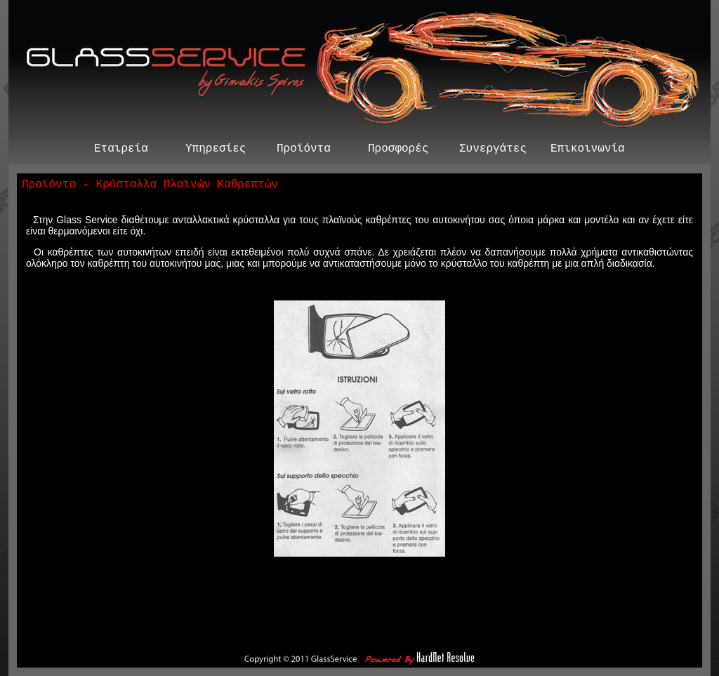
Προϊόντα (304, 150)
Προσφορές (398, 150)
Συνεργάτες (493, 150)
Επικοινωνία (587, 150)
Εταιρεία (121, 150)
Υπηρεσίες (215, 150)
